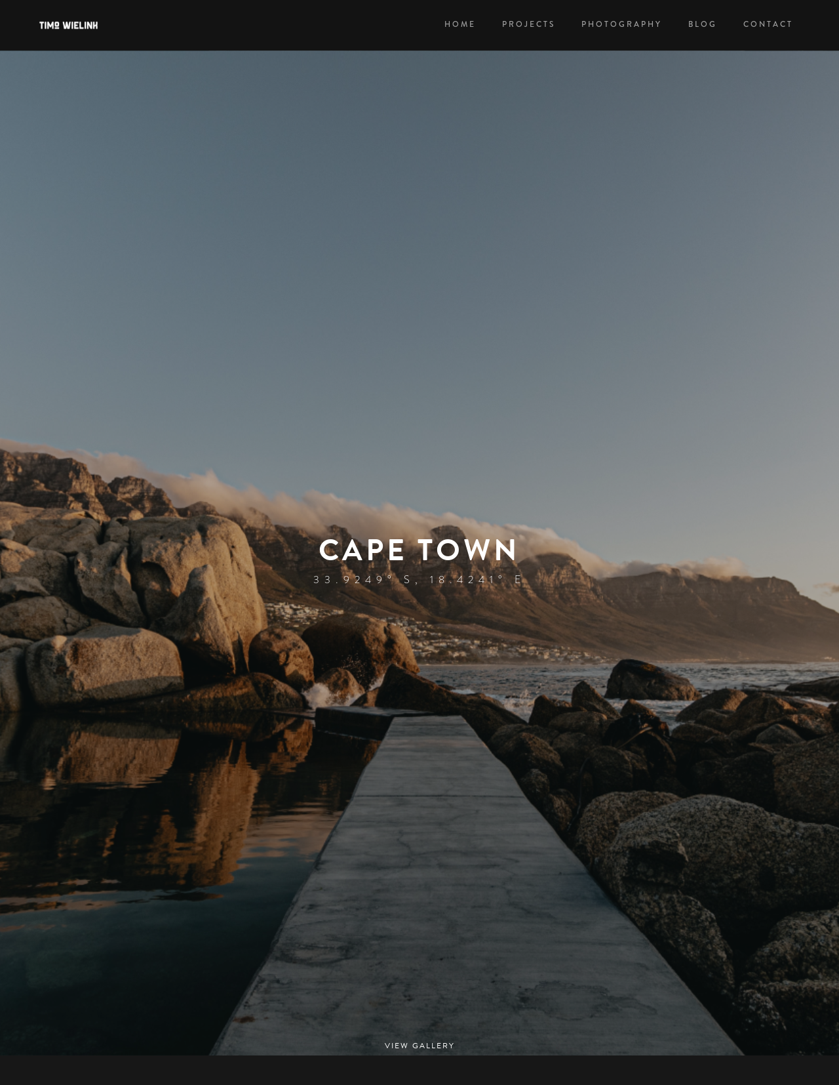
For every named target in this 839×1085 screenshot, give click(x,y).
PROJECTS (528, 24)
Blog (702, 24)
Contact (768, 24)
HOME (460, 24)
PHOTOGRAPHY (621, 24)
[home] (76, 25)
